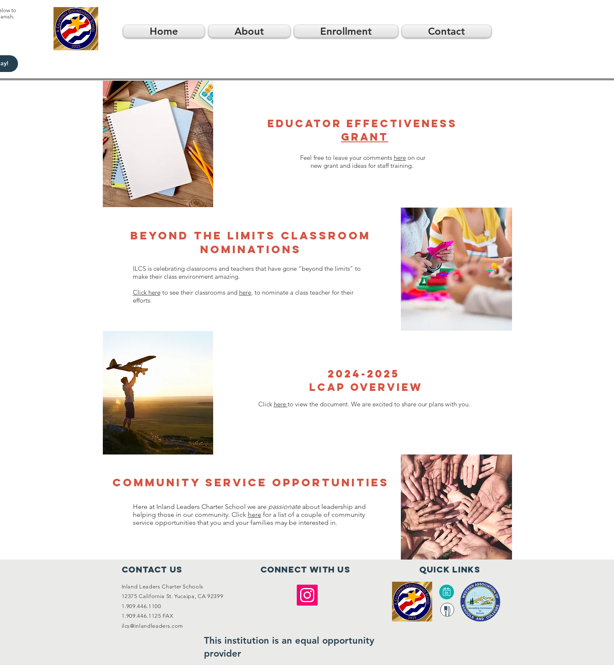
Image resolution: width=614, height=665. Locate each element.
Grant (364, 137)
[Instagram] (307, 595)
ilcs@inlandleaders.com (152, 626)
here (400, 158)
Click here (147, 292)
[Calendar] (447, 592)
